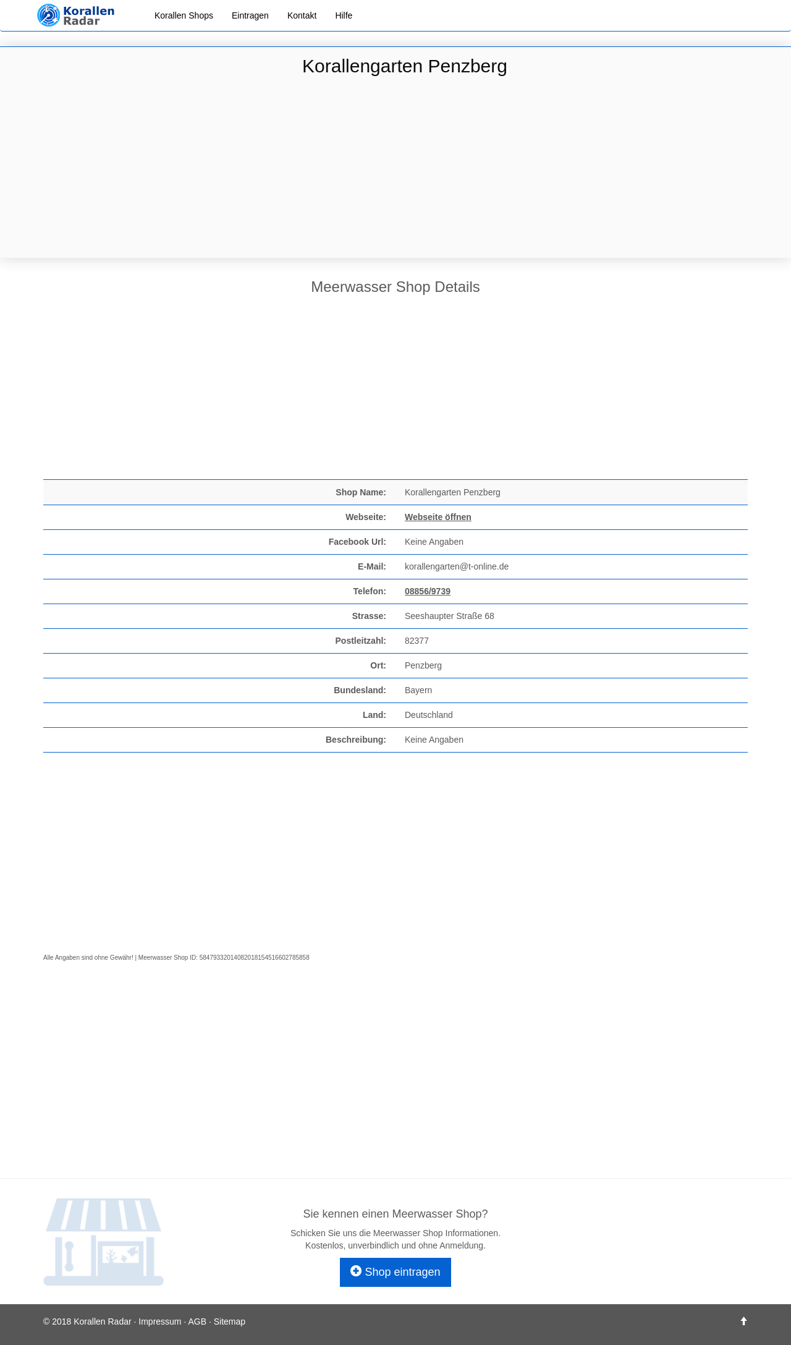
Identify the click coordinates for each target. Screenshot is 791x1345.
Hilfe (343, 15)
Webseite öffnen (438, 517)
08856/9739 (427, 591)
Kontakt (301, 15)
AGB (197, 1321)
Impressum (159, 1321)
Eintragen (250, 15)
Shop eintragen (395, 1271)
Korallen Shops (183, 15)
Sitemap (229, 1321)
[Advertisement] (395, 168)
